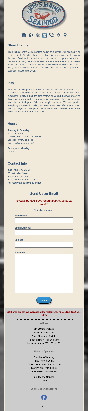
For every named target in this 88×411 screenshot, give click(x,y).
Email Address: (23, 228)
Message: (20, 252)
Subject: (19, 240)
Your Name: (21, 215)
